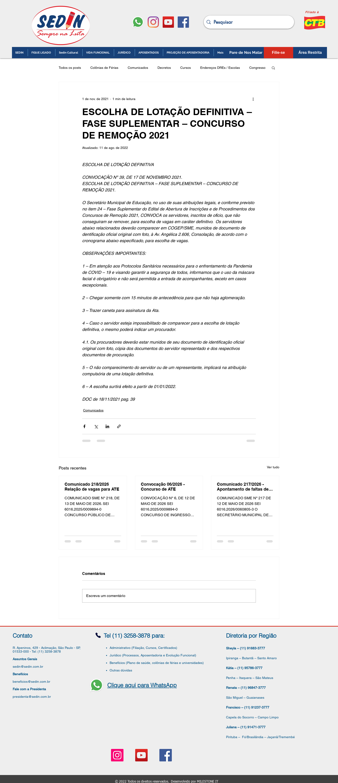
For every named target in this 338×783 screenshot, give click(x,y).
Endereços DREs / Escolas (220, 68)
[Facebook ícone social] (183, 22)
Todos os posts (70, 68)
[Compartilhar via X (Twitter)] (96, 426)
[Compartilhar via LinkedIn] (107, 426)
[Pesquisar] (249, 22)
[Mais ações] (253, 99)
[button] (273, 68)
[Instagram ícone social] (117, 755)
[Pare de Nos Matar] (246, 52)
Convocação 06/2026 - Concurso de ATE (163, 487)
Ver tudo (273, 467)
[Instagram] (153, 22)
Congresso (257, 68)
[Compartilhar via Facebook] (84, 426)
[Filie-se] (278, 52)
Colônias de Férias (104, 68)
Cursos (185, 68)
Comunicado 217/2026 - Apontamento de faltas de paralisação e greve (243, 487)
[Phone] (98, 635)
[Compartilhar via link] (119, 426)
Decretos (164, 68)
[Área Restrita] (310, 52)
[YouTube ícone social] (168, 22)
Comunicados (138, 68)
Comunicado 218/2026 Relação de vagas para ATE (92, 487)
